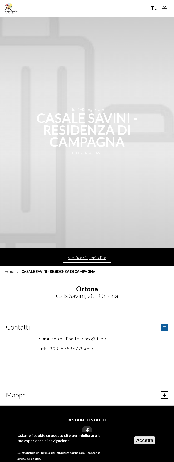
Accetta (144, 440)
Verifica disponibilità (87, 257)
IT (153, 8)
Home (9, 271)
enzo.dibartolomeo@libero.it (82, 338)
